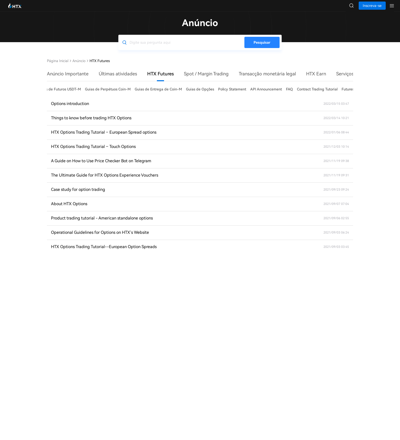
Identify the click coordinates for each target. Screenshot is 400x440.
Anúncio (78, 66)
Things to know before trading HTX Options (91, 123)
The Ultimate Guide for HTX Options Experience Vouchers (104, 180)
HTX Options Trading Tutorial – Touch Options (93, 151)
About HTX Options (69, 208)
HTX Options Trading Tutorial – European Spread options (103, 137)
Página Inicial (57, 66)
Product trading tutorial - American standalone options (102, 223)
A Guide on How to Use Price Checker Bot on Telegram (101, 166)
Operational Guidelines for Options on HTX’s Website (100, 237)
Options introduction (70, 108)
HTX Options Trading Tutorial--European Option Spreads (104, 251)
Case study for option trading (78, 194)
